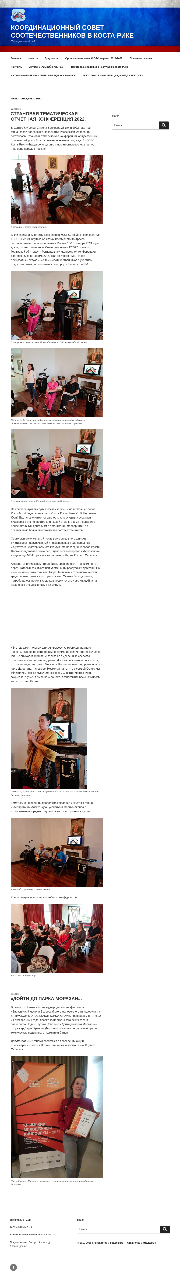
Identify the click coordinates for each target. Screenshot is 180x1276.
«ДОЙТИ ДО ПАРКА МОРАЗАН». (46, 998)
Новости (33, 58)
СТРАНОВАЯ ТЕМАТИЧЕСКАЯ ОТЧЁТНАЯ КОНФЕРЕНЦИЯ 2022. (48, 116)
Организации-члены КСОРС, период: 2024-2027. (94, 58)
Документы (52, 58)
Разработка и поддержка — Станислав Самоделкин (124, 1242)
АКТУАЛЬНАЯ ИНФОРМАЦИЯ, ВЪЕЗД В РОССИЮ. (112, 75)
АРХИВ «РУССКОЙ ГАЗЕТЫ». (46, 66)
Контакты (16, 66)
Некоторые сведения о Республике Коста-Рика (99, 66)
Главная (16, 58)
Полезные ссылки (141, 58)
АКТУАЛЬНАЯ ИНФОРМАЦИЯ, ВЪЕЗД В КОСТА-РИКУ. (43, 75)
